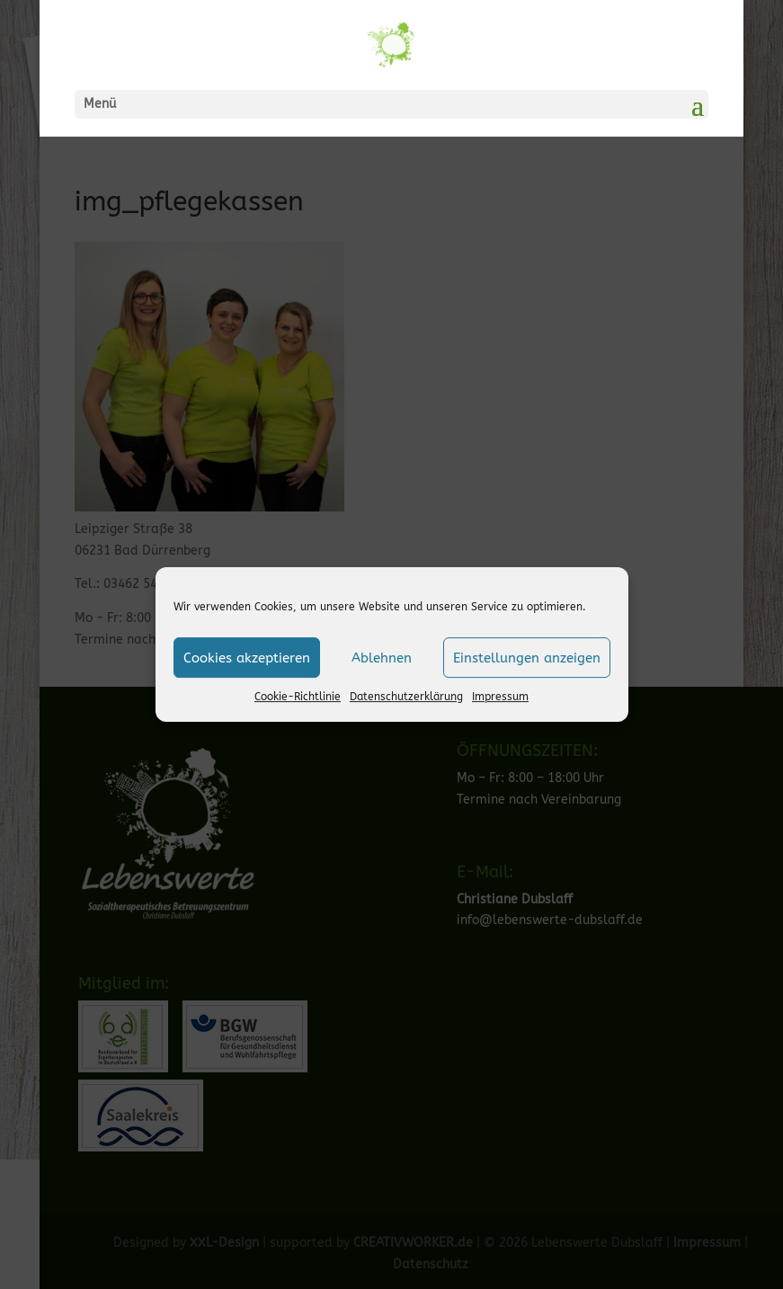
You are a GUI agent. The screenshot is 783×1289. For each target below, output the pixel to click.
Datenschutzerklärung (406, 696)
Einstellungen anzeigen (527, 658)
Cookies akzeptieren (246, 658)
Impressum (500, 696)
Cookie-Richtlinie (297, 696)
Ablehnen (381, 658)
